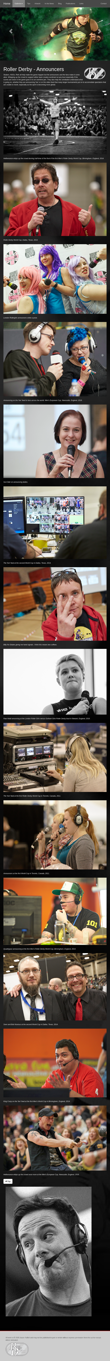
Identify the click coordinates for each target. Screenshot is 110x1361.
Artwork (38, 4)
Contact (104, 4)
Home (6, 3)
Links (81, 4)
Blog (60, 4)
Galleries (19, 4)
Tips (28, 4)
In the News (49, 4)
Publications (70, 4)
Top (8, 1181)
